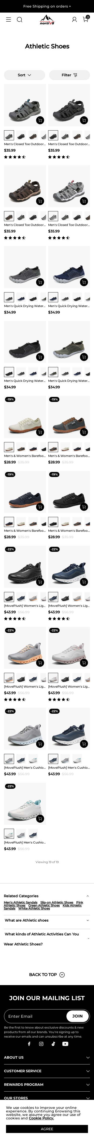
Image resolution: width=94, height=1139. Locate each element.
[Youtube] (65, 1044)
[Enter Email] (35, 1016)
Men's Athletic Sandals (20, 902)
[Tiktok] (53, 1044)
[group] (9, 135)
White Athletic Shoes (34, 908)
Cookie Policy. (41, 1118)
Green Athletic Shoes (44, 905)
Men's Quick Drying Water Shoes (25, 306)
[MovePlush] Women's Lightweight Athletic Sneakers (25, 606)
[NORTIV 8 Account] (74, 19)
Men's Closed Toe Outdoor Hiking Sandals (25, 144)
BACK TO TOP (47, 975)
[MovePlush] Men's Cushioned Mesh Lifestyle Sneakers (25, 767)
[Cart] (85, 19)
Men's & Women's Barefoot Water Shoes (25, 456)
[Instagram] (41, 1044)
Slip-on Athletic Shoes (56, 902)
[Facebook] (29, 1044)
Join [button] (77, 1016)
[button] (8, 19)
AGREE (47, 1129)
